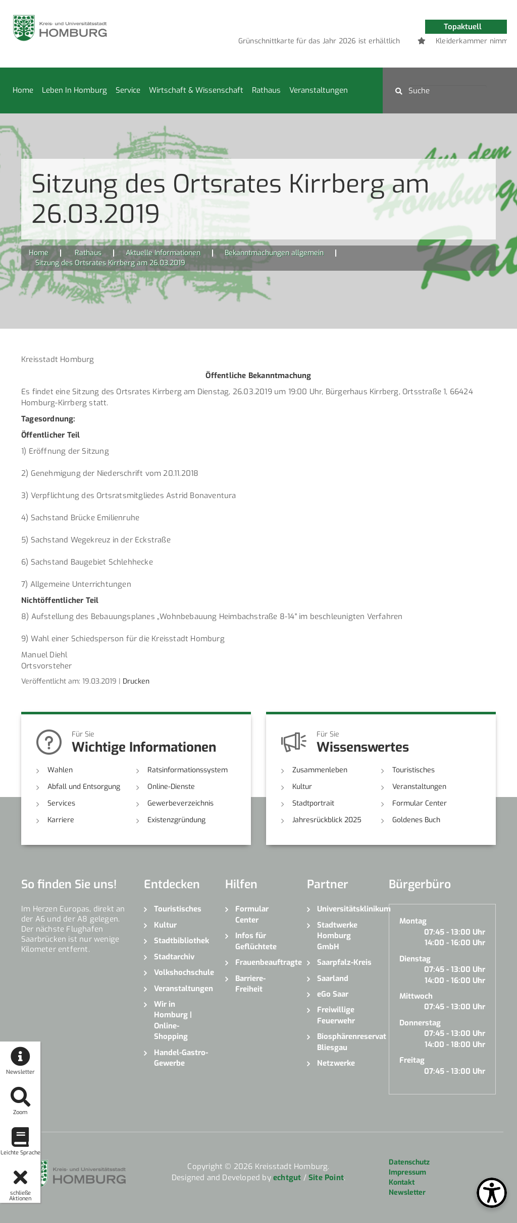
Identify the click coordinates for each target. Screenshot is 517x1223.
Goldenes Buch (416, 820)
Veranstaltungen (318, 90)
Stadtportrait (313, 803)
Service (128, 90)
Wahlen (60, 770)
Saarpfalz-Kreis (344, 962)
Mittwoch (416, 996)
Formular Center (419, 803)
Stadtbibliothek (181, 941)
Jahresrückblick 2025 (326, 820)
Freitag (412, 1060)
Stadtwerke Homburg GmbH (337, 936)
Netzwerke (336, 1063)
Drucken (136, 681)
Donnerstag (420, 1023)
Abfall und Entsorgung (83, 786)
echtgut (287, 1178)
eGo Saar (332, 994)
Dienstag (415, 959)
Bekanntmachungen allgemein (274, 253)
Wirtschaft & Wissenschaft (196, 90)
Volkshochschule (182, 972)
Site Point (326, 1178)
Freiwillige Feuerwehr (336, 1015)
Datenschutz (409, 1162)
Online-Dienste (171, 786)
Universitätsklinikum (345, 909)
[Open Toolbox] (492, 1193)
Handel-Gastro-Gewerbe (181, 1058)
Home (23, 90)
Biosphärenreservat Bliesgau (345, 1041)
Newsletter (407, 1192)
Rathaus (266, 90)
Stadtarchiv (174, 957)
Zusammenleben (319, 770)
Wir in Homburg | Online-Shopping (173, 1020)
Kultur (302, 786)
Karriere (60, 820)
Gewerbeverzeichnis (180, 803)
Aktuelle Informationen (163, 253)
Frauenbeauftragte (263, 962)
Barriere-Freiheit (250, 983)
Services (61, 803)
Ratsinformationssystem (187, 770)
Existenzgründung (176, 820)
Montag (413, 921)
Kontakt (402, 1182)
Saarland (332, 978)
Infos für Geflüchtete (256, 941)
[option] (382, 41)
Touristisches (413, 770)
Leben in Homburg (74, 90)
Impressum (407, 1172)
